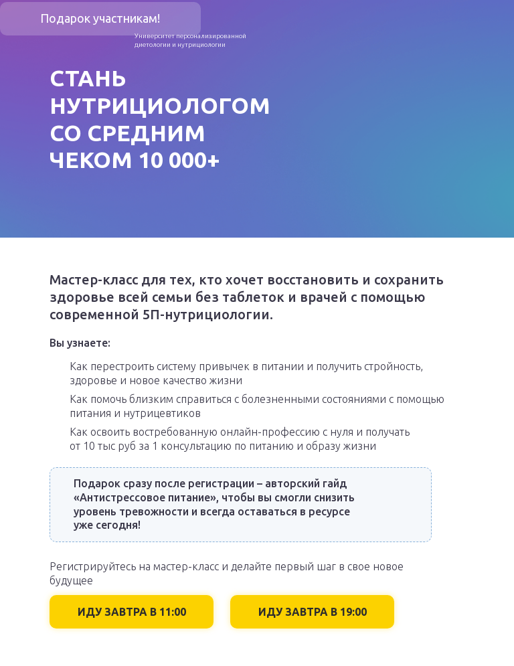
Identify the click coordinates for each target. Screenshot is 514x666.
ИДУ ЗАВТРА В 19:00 (312, 612)
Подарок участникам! (100, 18)
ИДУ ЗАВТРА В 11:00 (132, 612)
